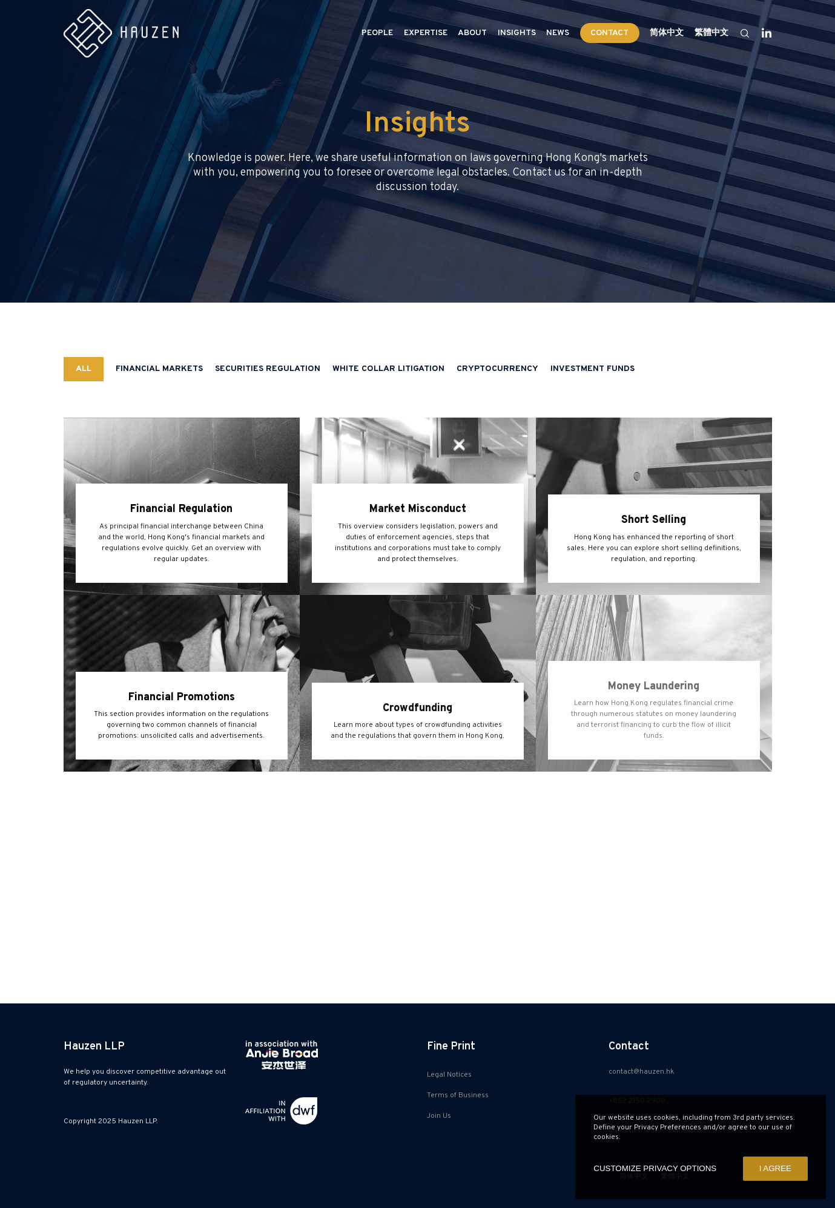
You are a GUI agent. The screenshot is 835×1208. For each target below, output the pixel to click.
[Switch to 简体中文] (667, 33)
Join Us (439, 1116)
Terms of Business (458, 1095)
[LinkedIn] (761, 33)
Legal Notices (449, 1075)
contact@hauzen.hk (641, 1072)
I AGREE (775, 1168)
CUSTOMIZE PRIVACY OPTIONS (654, 1168)
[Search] (739, 33)
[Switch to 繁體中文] (709, 33)
